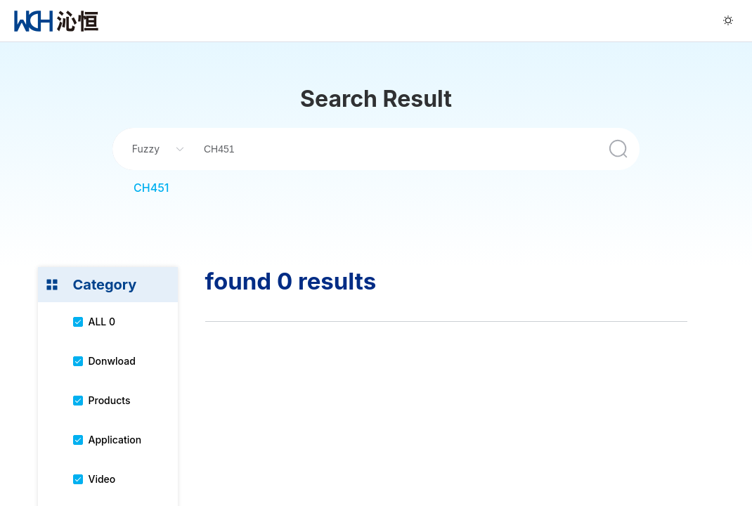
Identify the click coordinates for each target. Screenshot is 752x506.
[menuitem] (56, 20)
